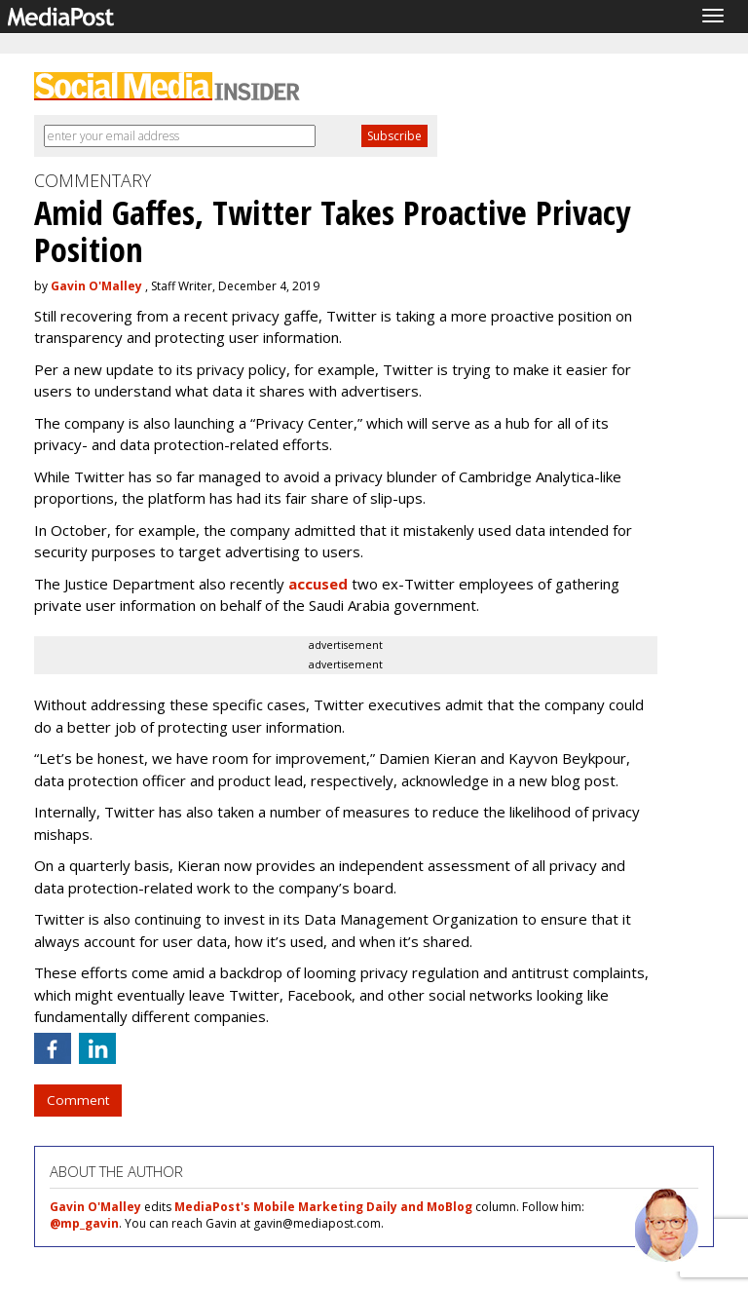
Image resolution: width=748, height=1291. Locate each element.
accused (318, 583)
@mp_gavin (84, 1223)
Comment (78, 1100)
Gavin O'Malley (96, 286)
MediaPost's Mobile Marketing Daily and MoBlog (323, 1206)
